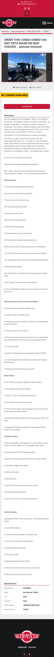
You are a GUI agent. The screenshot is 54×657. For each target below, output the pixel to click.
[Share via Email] (20, 87)
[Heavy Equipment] (18, 31)
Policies (32, 647)
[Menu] (44, 23)
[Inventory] (5, 31)
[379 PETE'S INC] (27, 636)
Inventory (22, 647)
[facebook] (28, 8)
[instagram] (25, 8)
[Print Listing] (35, 87)
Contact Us (27, 106)
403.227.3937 (28, 2)
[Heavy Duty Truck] (33, 31)
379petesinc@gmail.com (28, 4)
